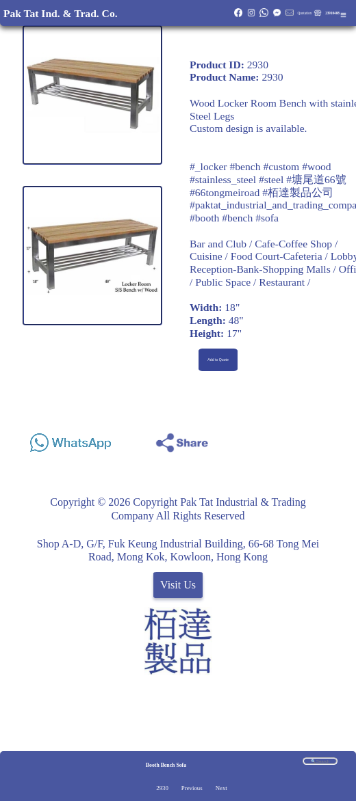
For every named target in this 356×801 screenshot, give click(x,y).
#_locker (208, 166)
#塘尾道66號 (316, 179)
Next (221, 788)
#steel (271, 179)
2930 (162, 788)
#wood (316, 166)
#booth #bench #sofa (234, 217)
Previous (192, 788)
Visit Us (178, 584)
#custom (281, 166)
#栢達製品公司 (297, 192)
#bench (244, 166)
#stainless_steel (223, 179)
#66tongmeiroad (224, 192)
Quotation (304, 13)
